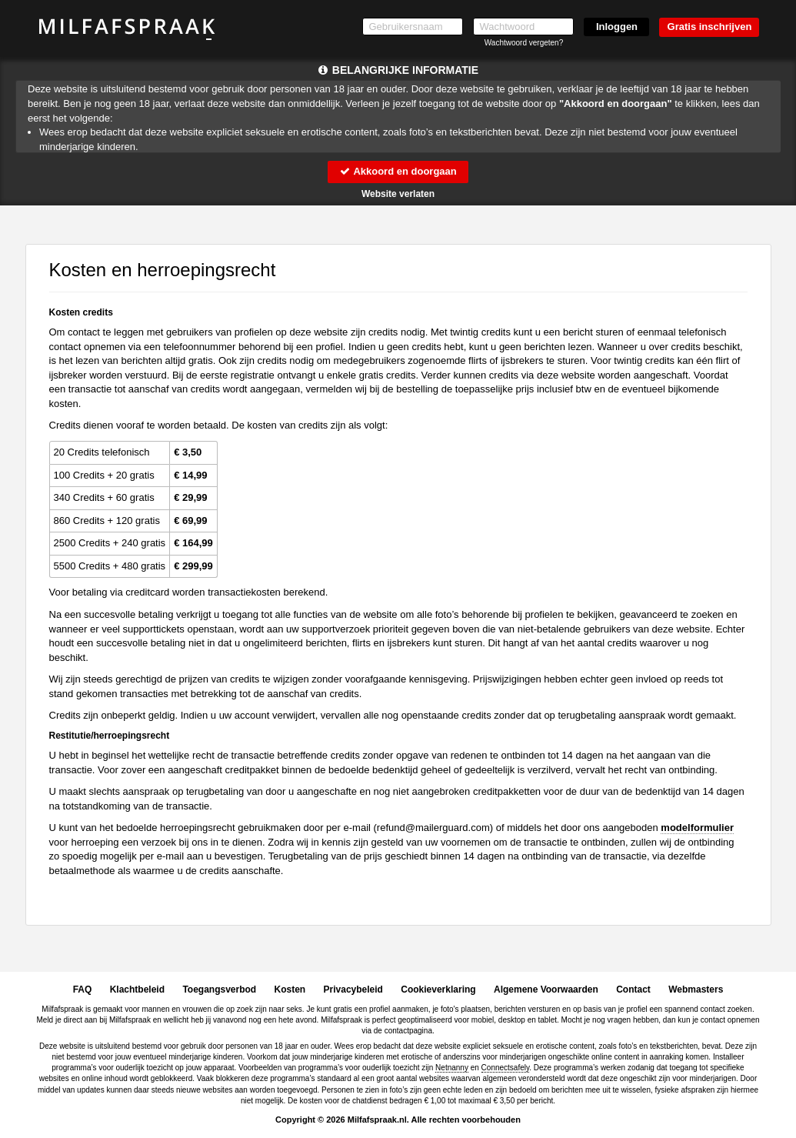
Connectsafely (505, 1067)
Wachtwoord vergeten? (524, 42)
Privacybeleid (353, 989)
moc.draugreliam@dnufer (433, 827)
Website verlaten (398, 194)
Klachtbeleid (137, 989)
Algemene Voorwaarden (546, 989)
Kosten (290, 989)
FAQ (82, 989)
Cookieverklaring (438, 989)
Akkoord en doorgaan (397, 171)
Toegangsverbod (219, 989)
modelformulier (697, 827)
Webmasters (695, 989)
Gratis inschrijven (710, 26)
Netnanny (451, 1067)
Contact (633, 989)
